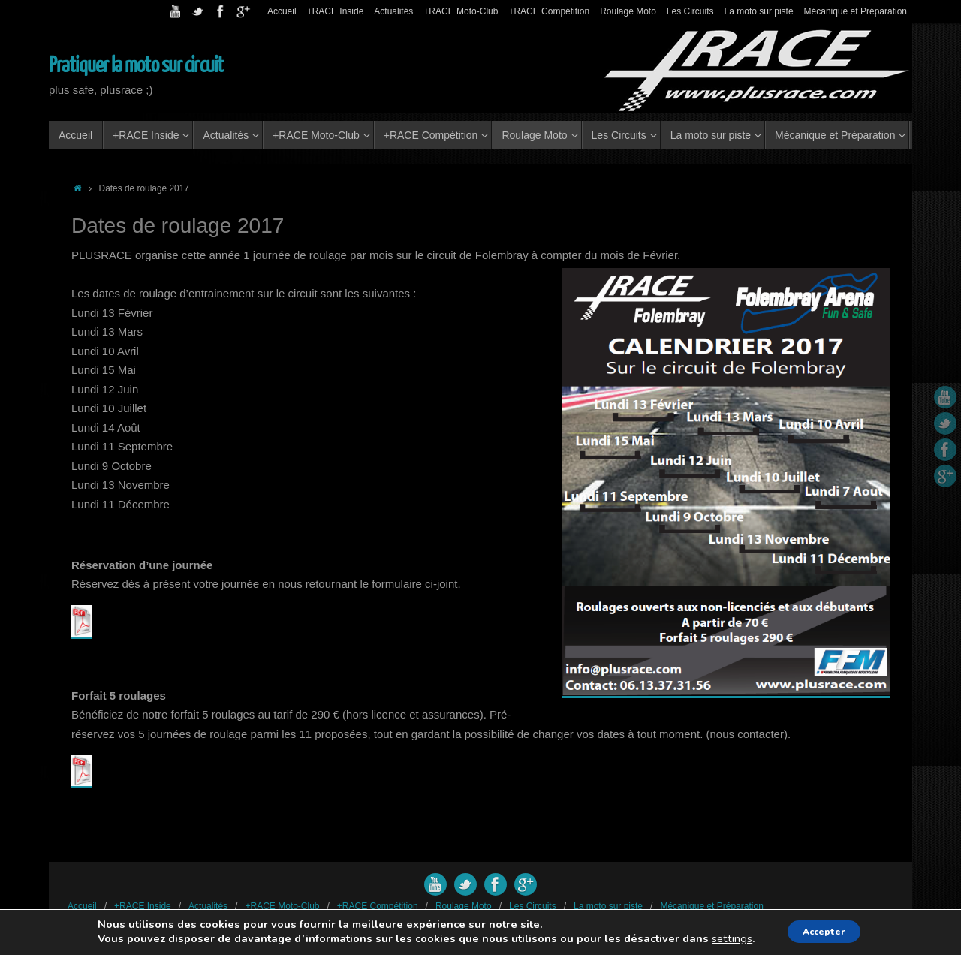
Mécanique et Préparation (855, 11)
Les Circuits (690, 11)
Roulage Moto (628, 11)
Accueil (282, 11)
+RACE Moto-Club (460, 11)
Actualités (393, 11)
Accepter (824, 931)
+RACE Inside (335, 11)
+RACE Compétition (548, 11)
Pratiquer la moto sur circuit (136, 65)
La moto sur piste (759, 11)
